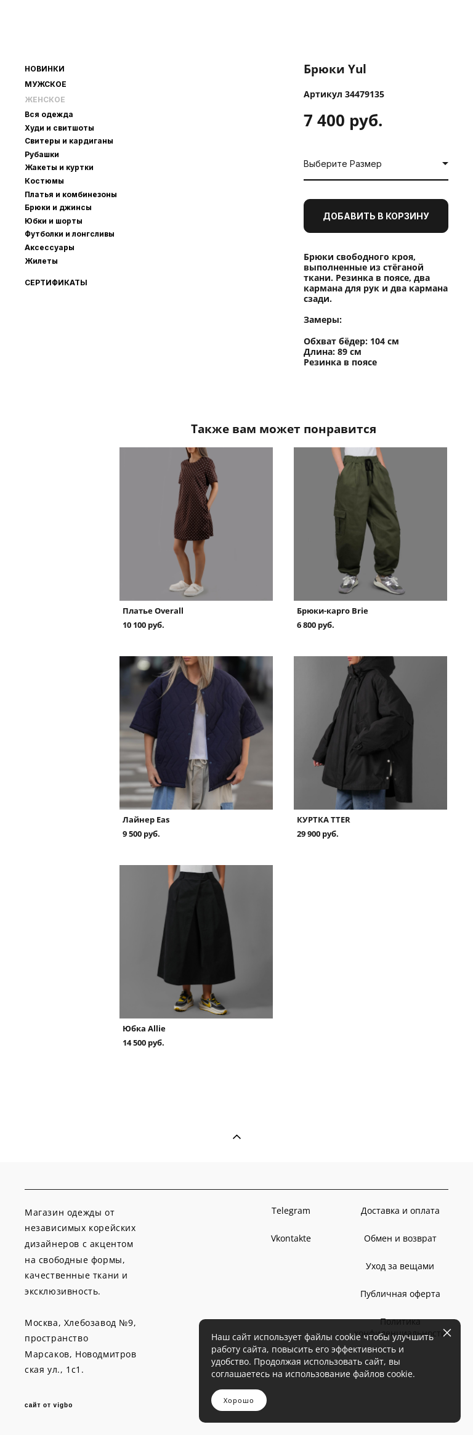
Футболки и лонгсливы (70, 233)
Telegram (291, 1210)
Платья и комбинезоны (71, 194)
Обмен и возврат (400, 1238)
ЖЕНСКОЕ (45, 100)
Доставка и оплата (400, 1210)
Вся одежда (49, 114)
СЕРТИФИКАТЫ (56, 282)
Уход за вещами (400, 1266)
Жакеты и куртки (59, 167)
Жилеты (41, 261)
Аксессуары (50, 247)
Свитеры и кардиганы (69, 140)
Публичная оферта (400, 1293)
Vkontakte (291, 1238)
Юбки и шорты (54, 221)
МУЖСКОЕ (46, 84)
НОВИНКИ (45, 69)
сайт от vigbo (49, 1405)
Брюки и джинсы (58, 207)
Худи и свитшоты (59, 127)
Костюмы (44, 180)
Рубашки (42, 154)
